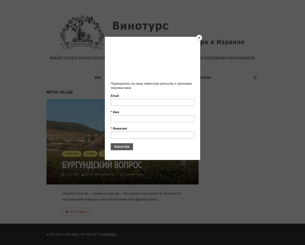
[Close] (199, 38)
